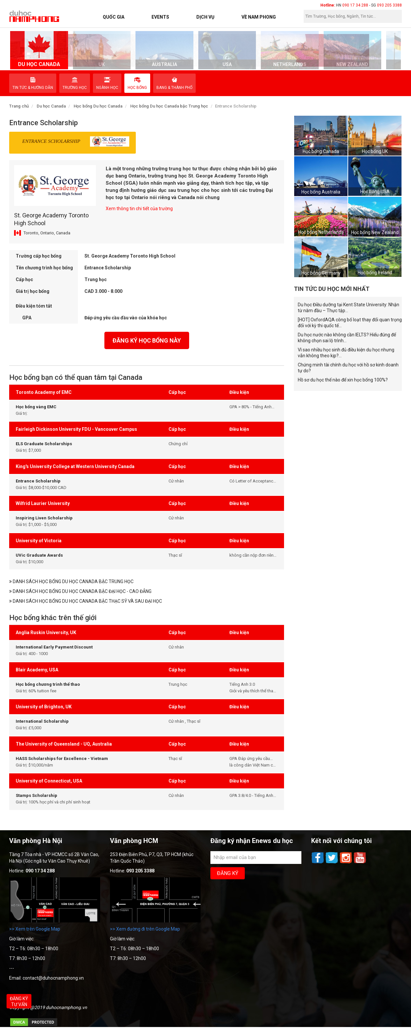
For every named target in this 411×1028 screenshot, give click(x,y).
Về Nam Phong (258, 17)
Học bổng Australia (320, 191)
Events (160, 17)
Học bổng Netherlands (321, 232)
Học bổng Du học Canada (98, 106)
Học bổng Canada (321, 151)
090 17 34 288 (355, 5)
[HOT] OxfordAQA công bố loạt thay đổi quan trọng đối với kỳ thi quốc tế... (350, 322)
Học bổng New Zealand (375, 232)
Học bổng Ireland (375, 272)
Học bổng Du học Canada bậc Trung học (169, 106)
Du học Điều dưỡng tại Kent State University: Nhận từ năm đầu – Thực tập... (348, 307)
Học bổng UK (375, 151)
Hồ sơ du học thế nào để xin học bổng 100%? (343, 379)
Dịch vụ (205, 17)
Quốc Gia (113, 17)
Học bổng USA (375, 191)
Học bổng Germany (321, 273)
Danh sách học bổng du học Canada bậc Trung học (71, 581)
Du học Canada (51, 106)
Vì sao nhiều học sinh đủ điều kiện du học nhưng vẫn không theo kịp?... (346, 352)
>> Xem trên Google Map (34, 929)
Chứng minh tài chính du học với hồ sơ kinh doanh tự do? (348, 367)
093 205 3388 (389, 5)
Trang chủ (19, 106)
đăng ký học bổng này (147, 340)
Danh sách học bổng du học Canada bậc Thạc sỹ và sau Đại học (85, 601)
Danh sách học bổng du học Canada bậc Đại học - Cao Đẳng (80, 591)
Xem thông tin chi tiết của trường (139, 208)
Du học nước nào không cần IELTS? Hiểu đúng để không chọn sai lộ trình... (347, 337)
